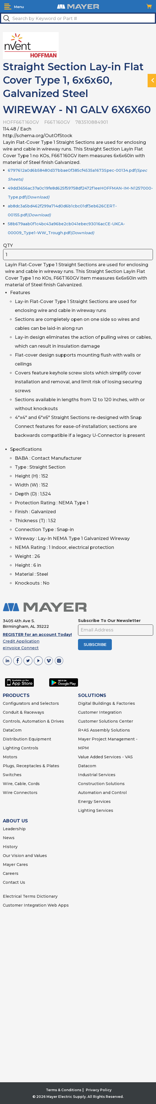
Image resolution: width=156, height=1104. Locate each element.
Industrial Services (96, 774)
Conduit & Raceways (23, 712)
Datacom (87, 765)
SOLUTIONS (92, 695)
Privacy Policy (99, 1090)
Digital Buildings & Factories (106, 703)
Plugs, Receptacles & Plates (31, 765)
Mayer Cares (15, 864)
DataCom (12, 730)
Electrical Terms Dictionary (30, 896)
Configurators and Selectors (31, 703)
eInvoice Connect (21, 647)
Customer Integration (100, 712)
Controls (29, 747)
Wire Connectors (20, 792)
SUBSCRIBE (95, 644)
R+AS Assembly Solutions (104, 730)
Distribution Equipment (27, 739)
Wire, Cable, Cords (21, 783)
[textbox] (78, 18)
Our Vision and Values (25, 855)
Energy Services (94, 801)
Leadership (14, 828)
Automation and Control (102, 792)
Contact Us (14, 882)
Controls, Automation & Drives (33, 721)
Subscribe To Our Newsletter (109, 620)
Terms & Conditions (63, 1090)
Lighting (11, 747)
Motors (10, 756)
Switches (12, 774)
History (10, 846)
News (9, 837)
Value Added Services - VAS (105, 756)
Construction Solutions (101, 783)
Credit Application (21, 641)
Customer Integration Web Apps (36, 905)
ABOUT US (15, 821)
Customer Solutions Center (105, 721)
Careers (10, 873)
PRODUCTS (16, 695)
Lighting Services (95, 810)
